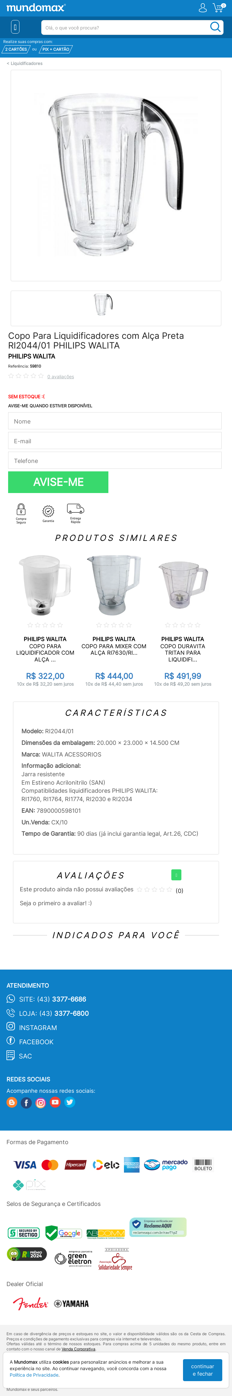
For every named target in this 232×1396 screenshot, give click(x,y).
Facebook (36, 1042)
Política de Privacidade (34, 1375)
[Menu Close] (15, 27)
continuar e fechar (202, 1370)
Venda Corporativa (78, 1349)
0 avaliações (60, 376)
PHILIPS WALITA (31, 356)
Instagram (38, 1028)
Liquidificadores (27, 63)
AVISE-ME (58, 482)
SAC (25, 1056)
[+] (176, 874)
